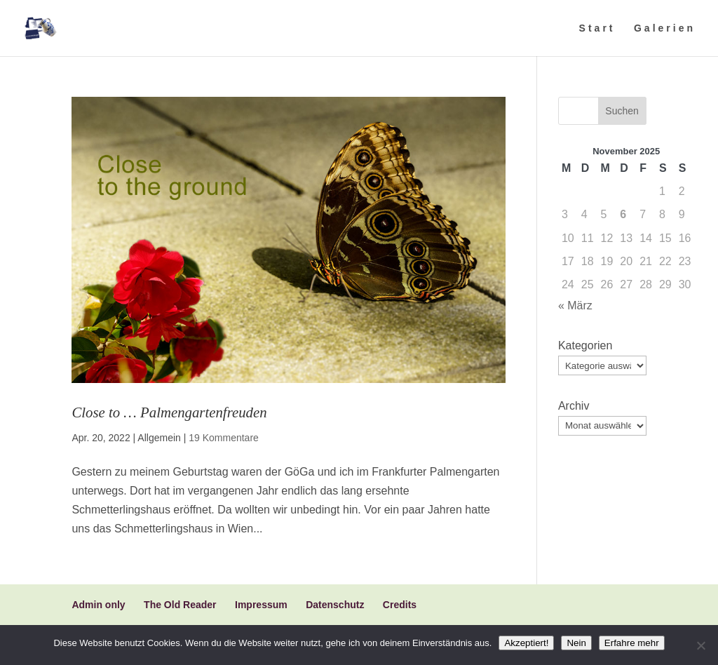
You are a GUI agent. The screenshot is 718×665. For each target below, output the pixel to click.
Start (597, 28)
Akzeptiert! (526, 643)
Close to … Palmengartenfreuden (169, 412)
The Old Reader (180, 604)
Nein (576, 643)
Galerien (665, 28)
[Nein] (700, 645)
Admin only (98, 604)
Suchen (621, 110)
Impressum (261, 604)
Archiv (573, 406)
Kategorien (585, 345)
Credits (399, 604)
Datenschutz (335, 604)
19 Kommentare (224, 437)
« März (575, 305)
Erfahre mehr (631, 643)
